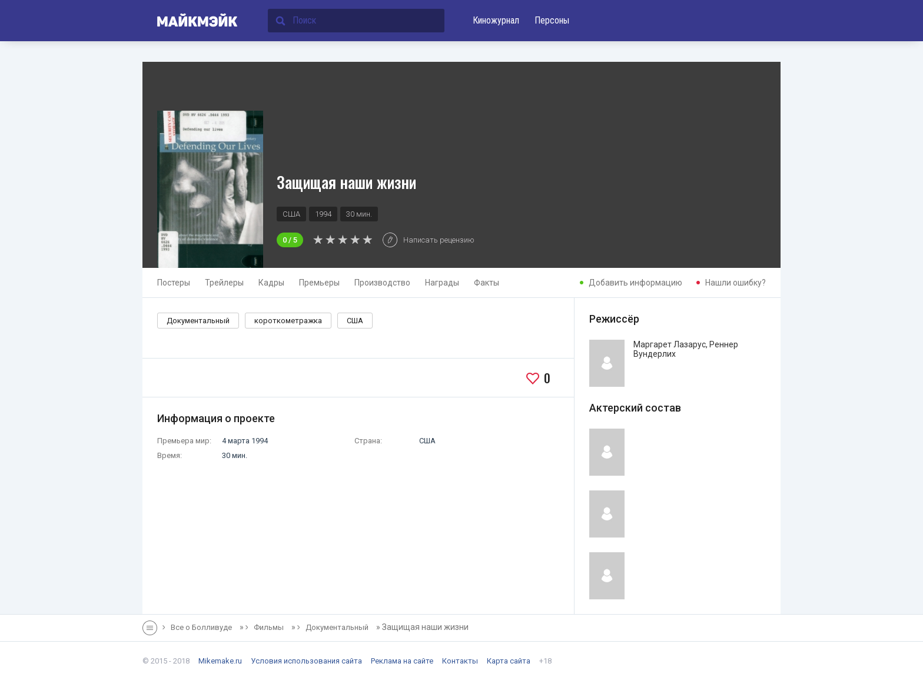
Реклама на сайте (402, 660)
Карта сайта (508, 660)
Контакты (460, 660)
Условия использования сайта (306, 660)
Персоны (551, 20)
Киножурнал (496, 20)
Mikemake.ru (220, 660)
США (355, 320)
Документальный (198, 320)
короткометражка (288, 320)
